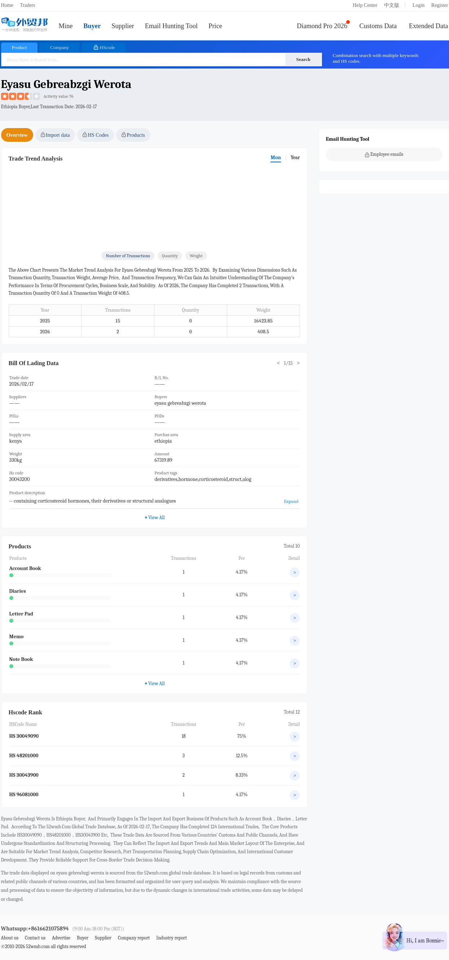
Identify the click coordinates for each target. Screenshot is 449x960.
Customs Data (378, 26)
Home (7, 5)
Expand (291, 501)
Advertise (61, 938)
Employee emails (384, 154)
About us (10, 938)
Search (303, 59)
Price (215, 26)
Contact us (35, 938)
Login (418, 5)
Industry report (171, 938)
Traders (27, 5)
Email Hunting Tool (171, 26)
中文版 (391, 5)
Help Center (365, 5)
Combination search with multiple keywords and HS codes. (376, 58)
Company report (134, 938)
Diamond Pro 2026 (322, 26)
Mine (66, 26)
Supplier (122, 26)
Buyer (92, 26)
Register (439, 5)
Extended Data (428, 26)
